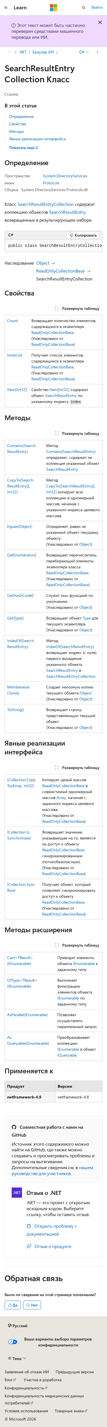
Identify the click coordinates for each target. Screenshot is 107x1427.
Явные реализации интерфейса (37, 138)
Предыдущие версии (75, 1371)
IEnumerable (84, 963)
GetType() (15, 618)
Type (87, 618)
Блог (9, 1379)
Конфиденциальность (24, 1388)
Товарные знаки (69, 1410)
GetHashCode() (20, 595)
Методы (16, 131)
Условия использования (26, 1410)
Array (61, 797)
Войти (97, 7)
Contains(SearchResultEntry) (71, 451)
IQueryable (66, 1055)
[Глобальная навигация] (5, 8)
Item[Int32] (17, 389)
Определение (21, 116)
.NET (23, 52)
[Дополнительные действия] (97, 52)
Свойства (17, 123)
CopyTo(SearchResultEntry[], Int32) (20, 486)
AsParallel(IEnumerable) (27, 1014)
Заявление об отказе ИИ (27, 1371)
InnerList (14, 355)
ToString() (15, 709)
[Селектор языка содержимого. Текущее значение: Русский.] (18, 1325)
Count (12, 320)
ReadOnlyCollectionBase (60, 271)
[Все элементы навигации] (10, 52)
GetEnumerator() (21, 555)
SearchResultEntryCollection (45, 204)
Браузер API (43, 52)
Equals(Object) (19, 526)
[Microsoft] (53, 7)
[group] (53, 246)
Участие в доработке (43, 1379)
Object (42, 263)
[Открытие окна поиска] (83, 8)
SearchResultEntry (67, 212)
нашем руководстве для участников (52, 1170)
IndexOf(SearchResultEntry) (70, 646)
